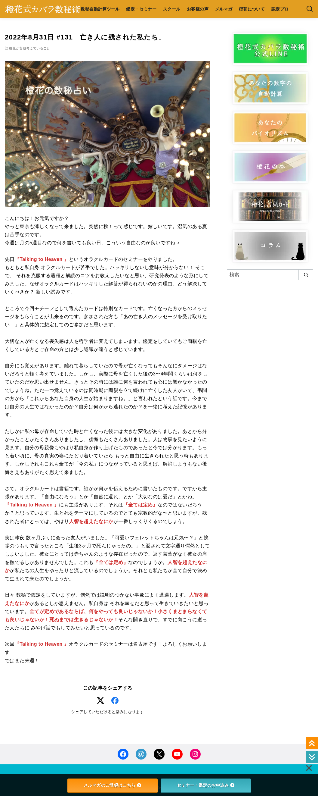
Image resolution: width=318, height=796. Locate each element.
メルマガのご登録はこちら (112, 785)
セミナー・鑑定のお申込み (205, 785)
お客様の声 (197, 9)
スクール (172, 9)
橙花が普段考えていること (29, 48)
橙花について (252, 9)
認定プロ (280, 9)
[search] (305, 274)
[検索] (309, 9)
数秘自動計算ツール (100, 9)
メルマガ (224, 9)
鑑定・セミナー (141, 9)
